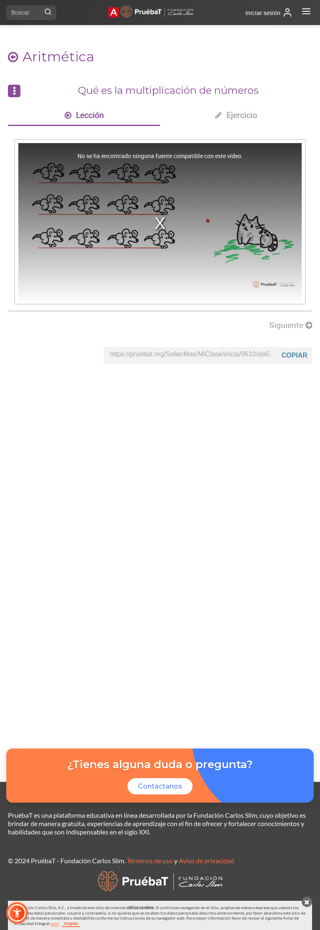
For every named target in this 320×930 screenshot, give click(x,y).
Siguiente (290, 325)
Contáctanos (160, 786)
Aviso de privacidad (206, 860)
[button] (17, 913)
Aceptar (71, 923)
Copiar (295, 355)
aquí (54, 923)
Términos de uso (150, 860)
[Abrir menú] (306, 12)
